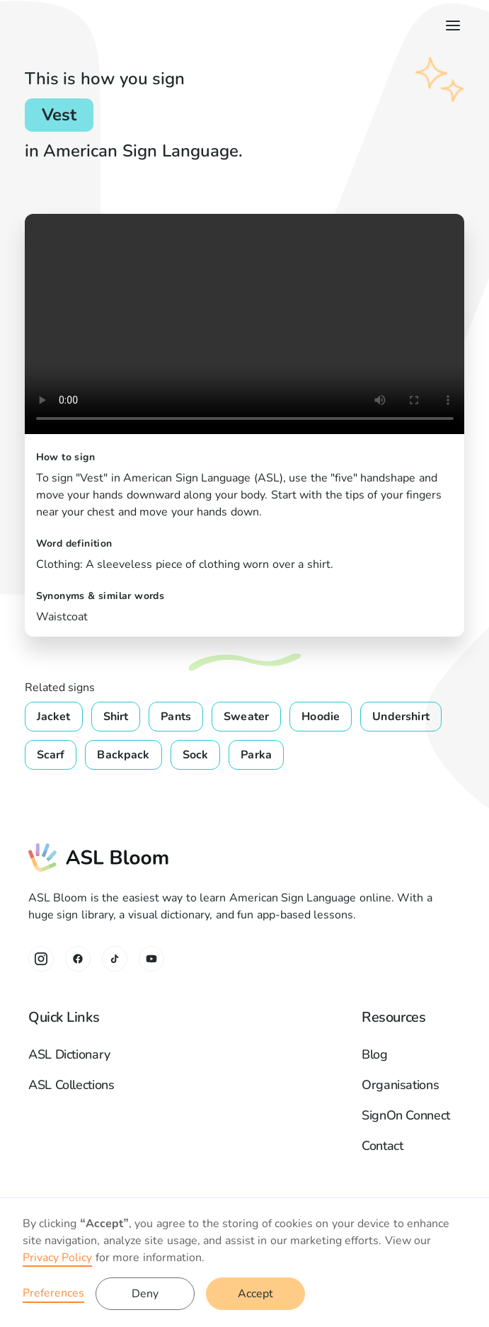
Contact (382, 1145)
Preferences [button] (53, 1293)
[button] (450, 25)
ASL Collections (71, 1084)
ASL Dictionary (69, 1054)
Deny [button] (145, 1294)
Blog (375, 1054)
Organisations (400, 1084)
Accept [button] (255, 1294)
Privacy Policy (57, 1257)
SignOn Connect (406, 1115)
